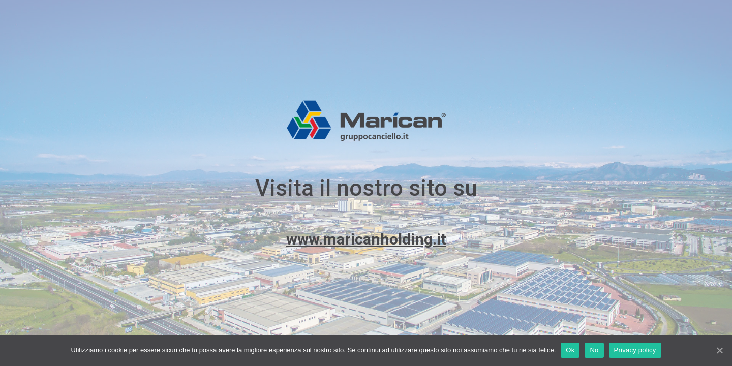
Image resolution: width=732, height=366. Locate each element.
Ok (570, 350)
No (594, 350)
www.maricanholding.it (366, 239)
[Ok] (719, 350)
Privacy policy (635, 350)
